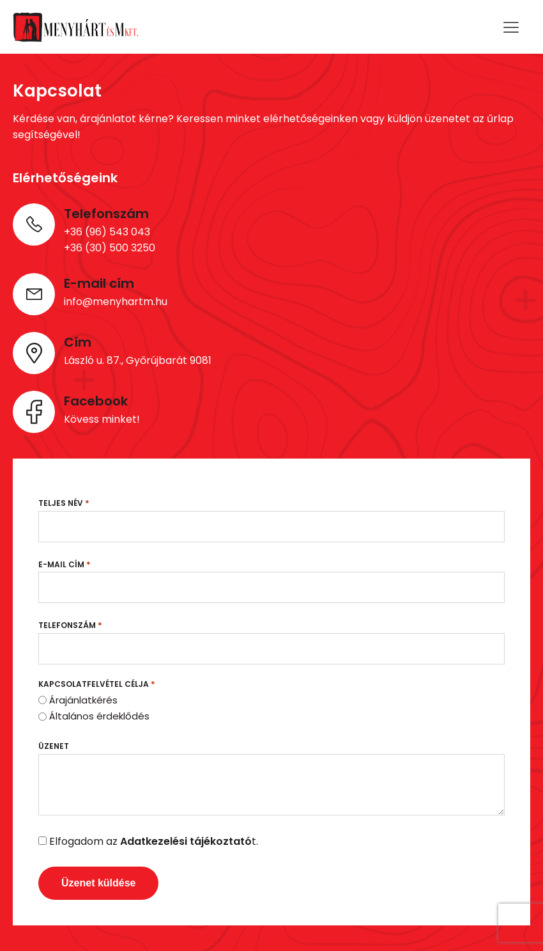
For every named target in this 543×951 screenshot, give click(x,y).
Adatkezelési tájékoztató (186, 841)
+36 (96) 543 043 (107, 231)
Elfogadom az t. (153, 841)
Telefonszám (70, 625)
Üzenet (53, 746)
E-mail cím (64, 564)
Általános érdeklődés (99, 716)
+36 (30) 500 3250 (109, 247)
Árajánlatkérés (83, 700)
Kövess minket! (102, 419)
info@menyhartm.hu (115, 301)
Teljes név (63, 503)
